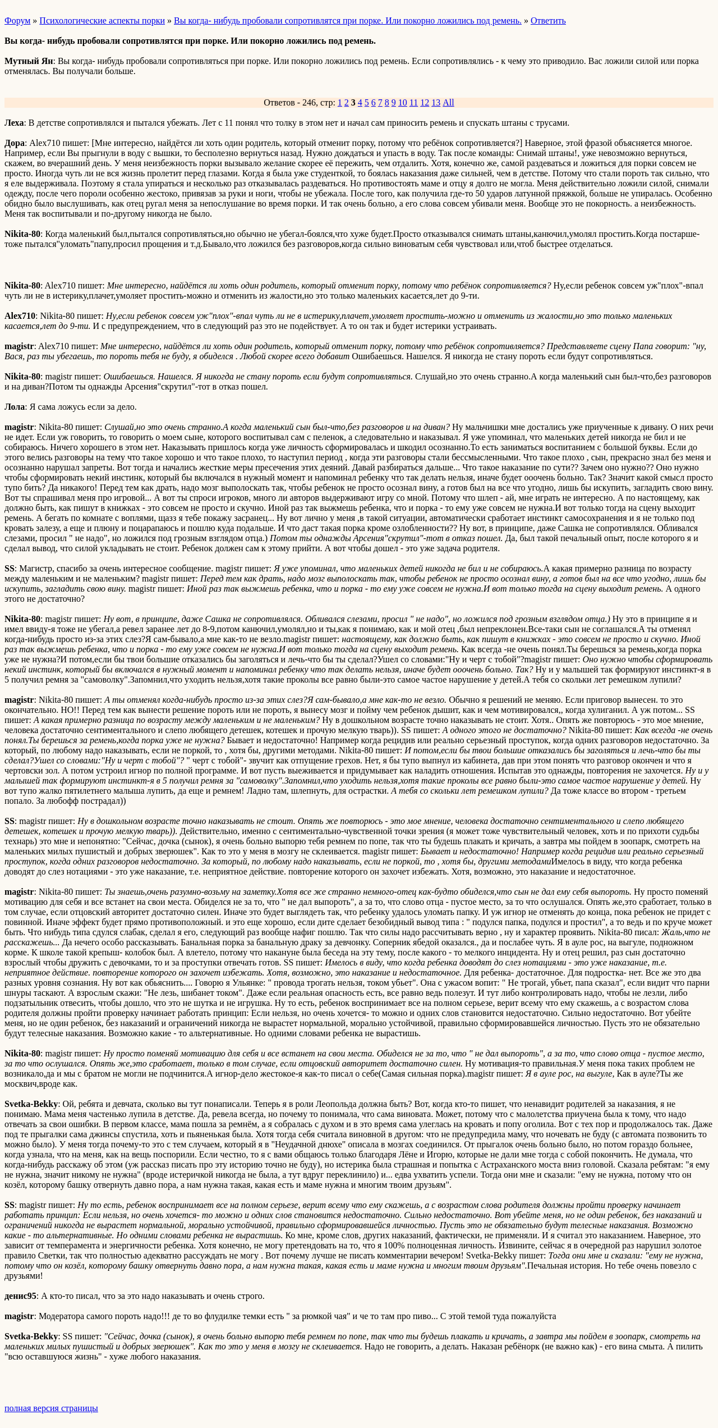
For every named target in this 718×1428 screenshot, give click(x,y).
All (448, 102)
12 (424, 102)
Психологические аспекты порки (102, 20)
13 (435, 102)
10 (402, 102)
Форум (17, 20)
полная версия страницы (51, 1408)
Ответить (548, 20)
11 (413, 102)
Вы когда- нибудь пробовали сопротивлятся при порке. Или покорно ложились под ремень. (348, 20)
